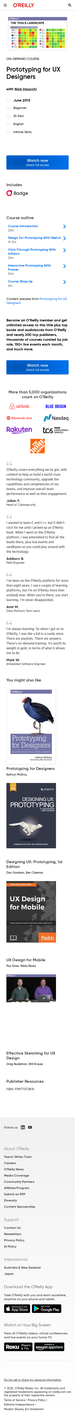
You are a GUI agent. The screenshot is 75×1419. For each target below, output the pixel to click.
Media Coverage (16, 1175)
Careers (10, 1163)
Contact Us (12, 1228)
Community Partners (19, 1182)
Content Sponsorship (19, 1207)
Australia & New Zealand (22, 1267)
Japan (9, 1274)
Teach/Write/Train (18, 1157)
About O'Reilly (16, 1148)
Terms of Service (14, 1400)
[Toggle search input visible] (70, 5)
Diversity (10, 1200)
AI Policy (10, 1246)
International (15, 1259)
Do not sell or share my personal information (32, 1380)
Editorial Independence (19, 1404)
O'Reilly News (14, 1169)
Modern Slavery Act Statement (24, 1409)
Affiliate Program (16, 1188)
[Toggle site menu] (5, 5)
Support (11, 1219)
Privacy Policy (14, 1240)
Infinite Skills (22, 132)
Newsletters (12, 1234)
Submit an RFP (14, 1194)
